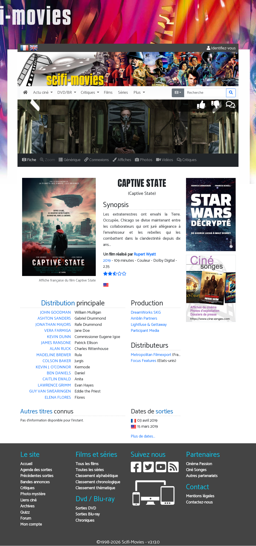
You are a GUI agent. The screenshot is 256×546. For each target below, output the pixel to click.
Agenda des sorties (36, 470)
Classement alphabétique (97, 476)
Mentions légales (200, 496)
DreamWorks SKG (146, 312)
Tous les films (87, 464)
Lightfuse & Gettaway (149, 324)
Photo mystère (32, 494)
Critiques (27, 488)
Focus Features (143, 361)
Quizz (25, 512)
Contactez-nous (199, 502)
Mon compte (31, 524)
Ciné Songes (196, 470)
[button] (42, 93)
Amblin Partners (144, 318)
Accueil (26, 464)
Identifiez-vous (221, 48)
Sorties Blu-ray (88, 514)
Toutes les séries (90, 470)
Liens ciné (28, 500)
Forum (25, 518)
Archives (27, 506)
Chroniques (85, 520)
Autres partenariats (202, 476)
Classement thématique (95, 488)
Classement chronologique (98, 482)
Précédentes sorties (36, 476)
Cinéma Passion (199, 464)
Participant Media (145, 330)
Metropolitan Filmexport (151, 355)
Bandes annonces (35, 482)
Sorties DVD (86, 508)
